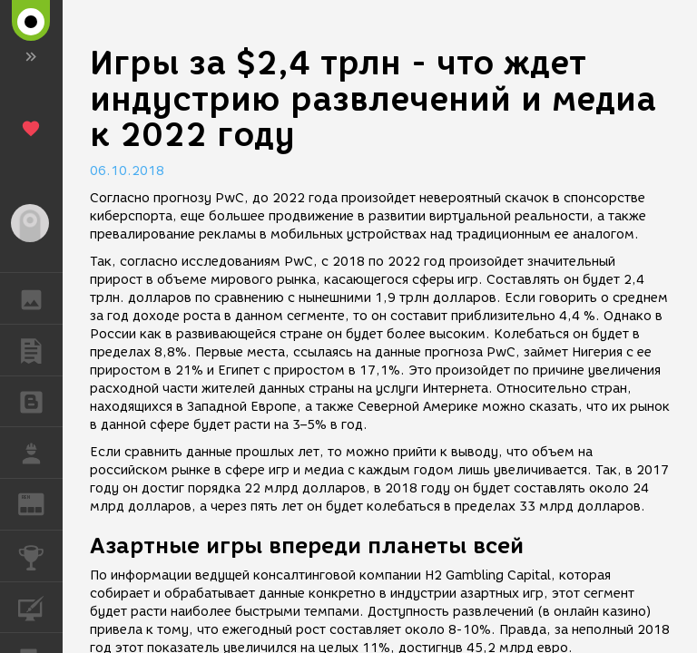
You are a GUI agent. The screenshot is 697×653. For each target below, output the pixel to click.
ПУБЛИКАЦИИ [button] (40, 350)
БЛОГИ (40, 400)
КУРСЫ (40, 606)
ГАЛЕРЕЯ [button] (40, 298)
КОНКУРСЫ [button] (40, 556)
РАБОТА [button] (40, 452)
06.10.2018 (127, 171)
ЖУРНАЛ (40, 503)
